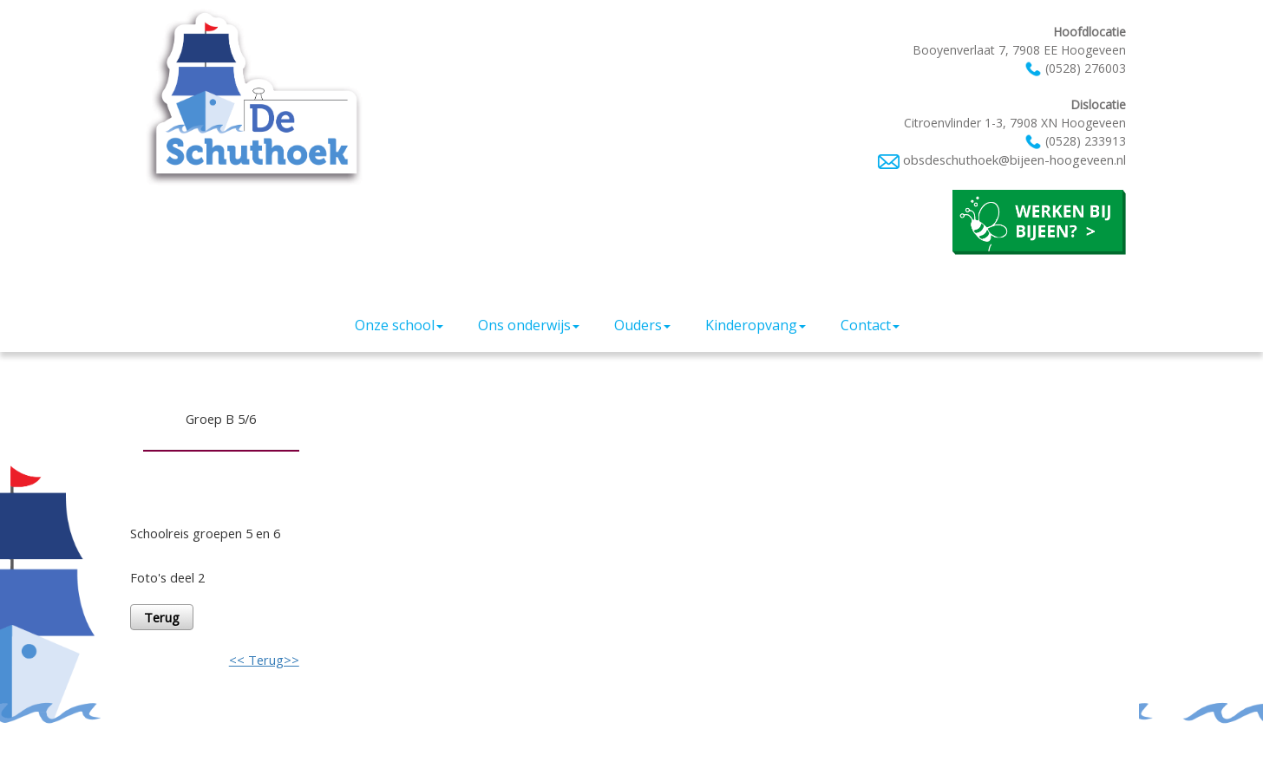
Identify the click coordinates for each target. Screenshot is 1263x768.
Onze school (399, 325)
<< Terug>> (264, 659)
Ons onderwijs (528, 325)
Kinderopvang (755, 325)
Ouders (642, 325)
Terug (162, 617)
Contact (870, 325)
